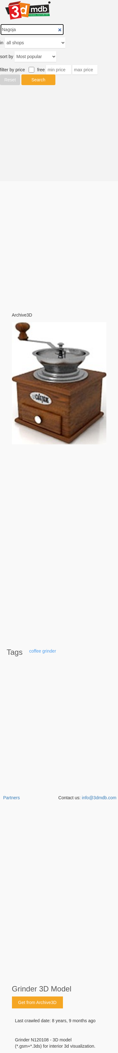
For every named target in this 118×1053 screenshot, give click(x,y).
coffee (35, 651)
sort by (6, 56)
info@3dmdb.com (99, 797)
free (41, 69)
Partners (11, 797)
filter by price (12, 69)
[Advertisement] (59, 133)
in (1, 42)
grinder (49, 651)
